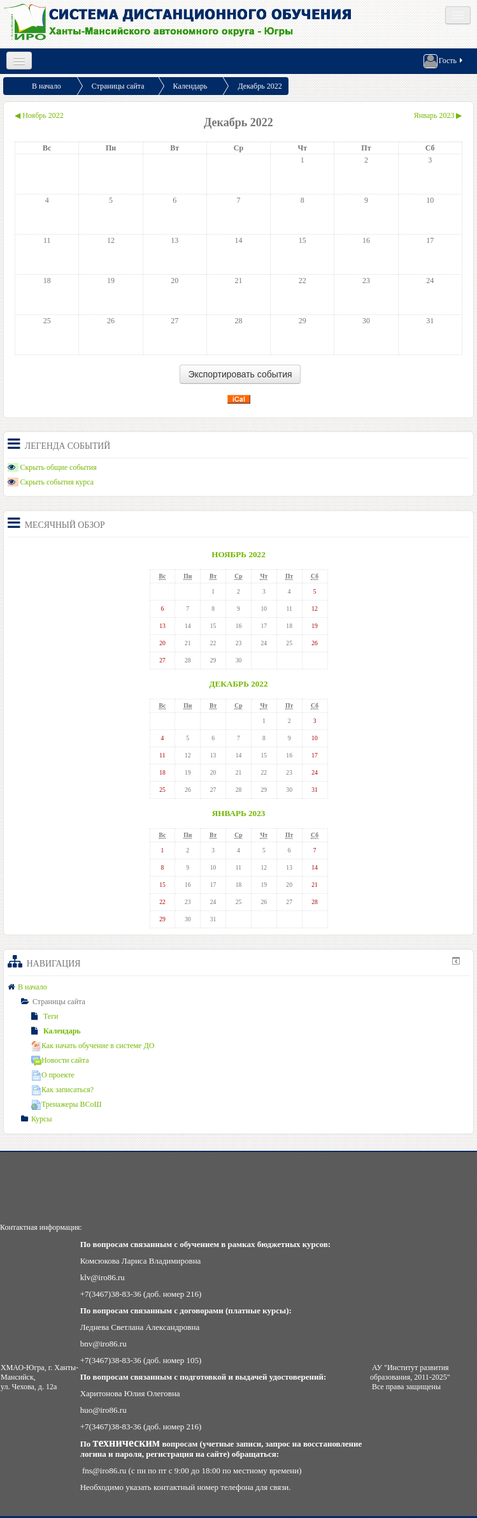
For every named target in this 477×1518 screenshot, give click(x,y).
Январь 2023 (239, 813)
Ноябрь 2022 (238, 554)
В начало (46, 86)
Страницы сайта (118, 86)
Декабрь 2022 (259, 86)
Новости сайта (60, 1060)
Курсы (41, 1118)
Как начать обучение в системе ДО (92, 1045)
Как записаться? (62, 1089)
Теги (45, 1016)
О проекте (53, 1074)
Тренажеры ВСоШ (66, 1104)
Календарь (190, 86)
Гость (444, 61)
